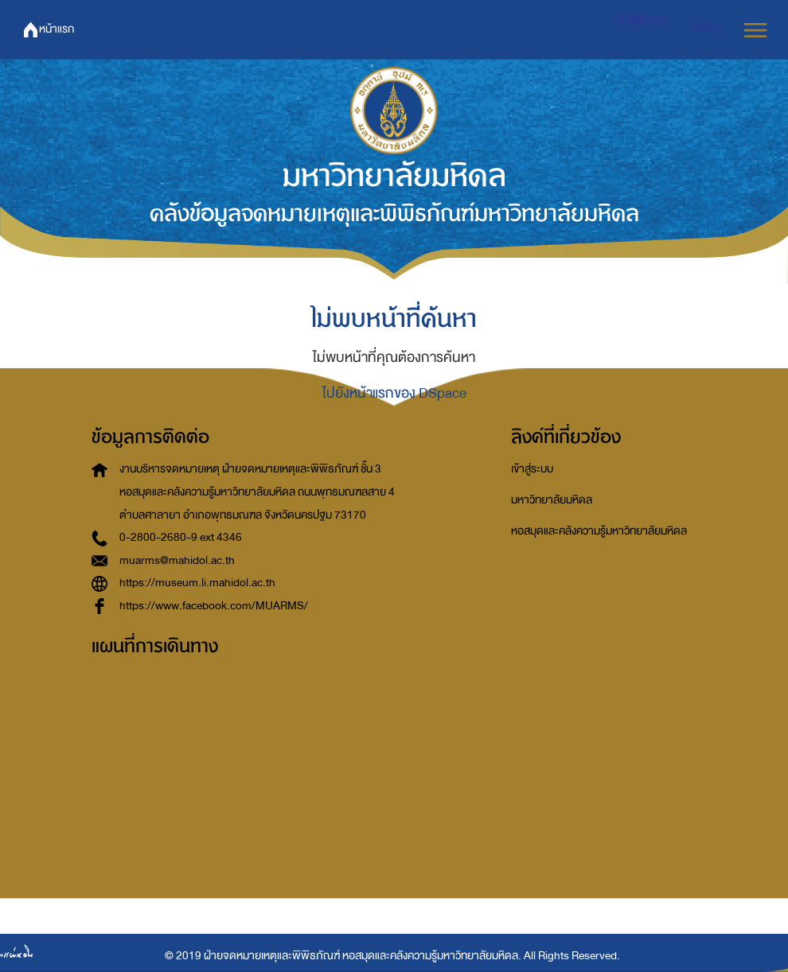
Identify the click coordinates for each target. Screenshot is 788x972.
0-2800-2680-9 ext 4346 (180, 537)
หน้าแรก (56, 29)
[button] (707, 28)
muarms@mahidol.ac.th (177, 560)
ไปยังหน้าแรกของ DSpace (394, 393)
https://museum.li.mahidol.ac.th (197, 583)
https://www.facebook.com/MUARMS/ (213, 606)
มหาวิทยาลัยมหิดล (551, 500)
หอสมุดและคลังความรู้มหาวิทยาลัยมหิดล (599, 531)
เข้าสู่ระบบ (532, 469)
